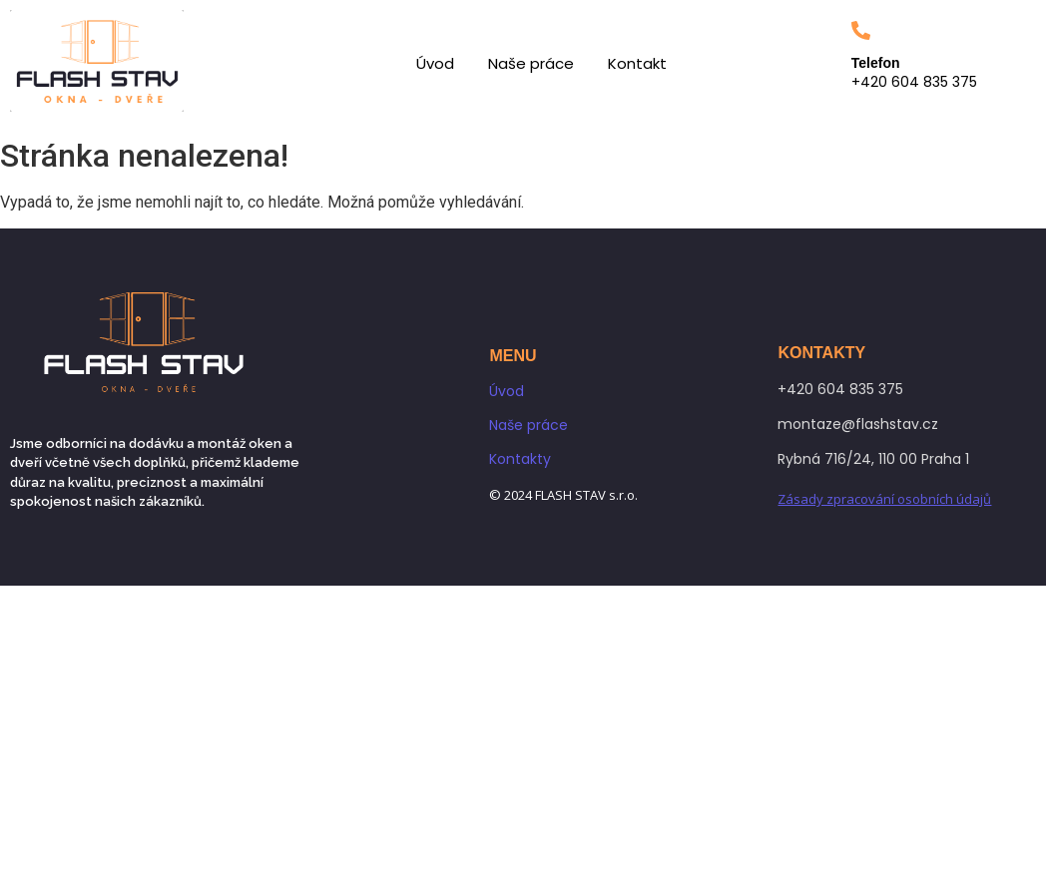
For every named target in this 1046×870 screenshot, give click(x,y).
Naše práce (531, 63)
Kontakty (520, 459)
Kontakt (637, 63)
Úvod (435, 63)
